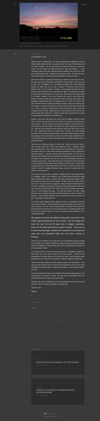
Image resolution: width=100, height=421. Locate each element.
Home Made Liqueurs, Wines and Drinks (37, 46)
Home (21, 46)
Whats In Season (57, 46)
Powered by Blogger (50, 414)
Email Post (37, 302)
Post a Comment (44, 365)
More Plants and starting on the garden (57, 362)
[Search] (83, 5)
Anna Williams (54, 416)
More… (66, 46)
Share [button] (15, 53)
